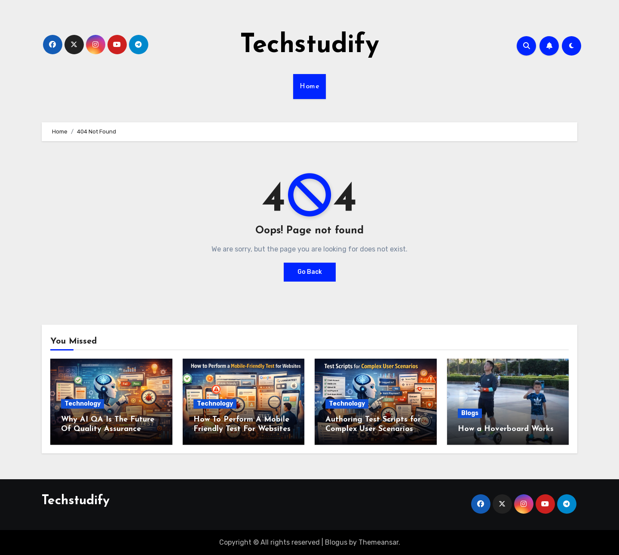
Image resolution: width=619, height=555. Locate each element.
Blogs (469, 413)
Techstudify (309, 46)
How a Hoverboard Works (506, 429)
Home (309, 86)
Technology (82, 403)
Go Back (309, 272)
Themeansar (378, 542)
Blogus (336, 542)
